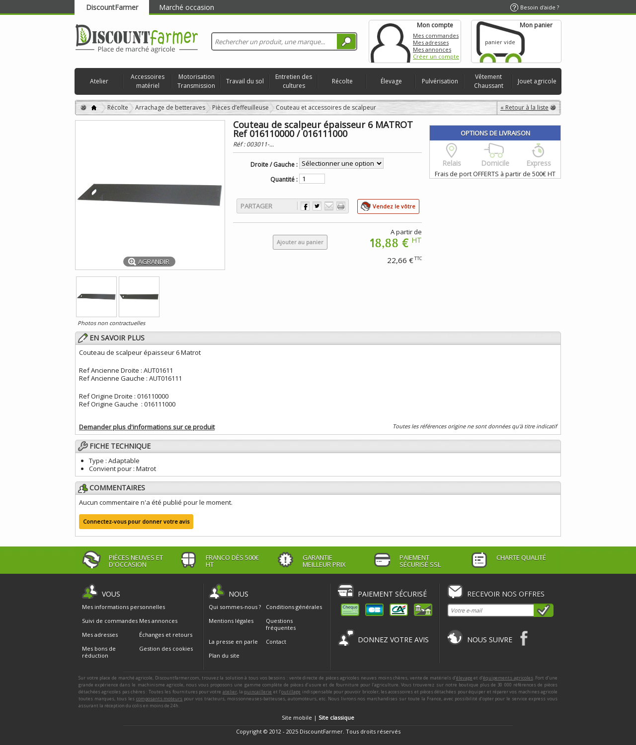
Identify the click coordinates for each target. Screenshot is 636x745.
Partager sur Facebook (305, 206)
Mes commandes (436, 35)
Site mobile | (318, 717)
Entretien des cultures (293, 81)
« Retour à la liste (524, 107)
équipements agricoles (508, 678)
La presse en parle (233, 641)
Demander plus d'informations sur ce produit (147, 426)
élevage (464, 678)
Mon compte (390, 41)
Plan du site (224, 655)
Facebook (524, 638)
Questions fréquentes (281, 624)
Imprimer (340, 206)
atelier (230, 691)
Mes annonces (432, 49)
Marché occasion (186, 7)
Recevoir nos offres (506, 594)
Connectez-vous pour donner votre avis (136, 521)
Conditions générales (294, 606)
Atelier (99, 81)
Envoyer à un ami (328, 206)
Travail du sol (245, 81)
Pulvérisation (440, 81)
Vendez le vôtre (394, 206)
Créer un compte (436, 56)
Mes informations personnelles (123, 607)
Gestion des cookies (166, 648)
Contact (276, 641)
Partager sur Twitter (317, 206)
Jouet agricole (537, 81)
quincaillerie (258, 691)
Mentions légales (231, 620)
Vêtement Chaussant (488, 81)
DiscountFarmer (112, 7)
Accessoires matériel (147, 81)
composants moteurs (159, 698)
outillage (291, 691)
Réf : (239, 144)
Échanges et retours (165, 634)
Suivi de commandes (110, 620)
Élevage (391, 81)
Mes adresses (431, 42)
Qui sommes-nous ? (235, 606)
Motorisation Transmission (196, 81)
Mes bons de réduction (99, 652)
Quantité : (284, 180)
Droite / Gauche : (274, 165)
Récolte (342, 81)
